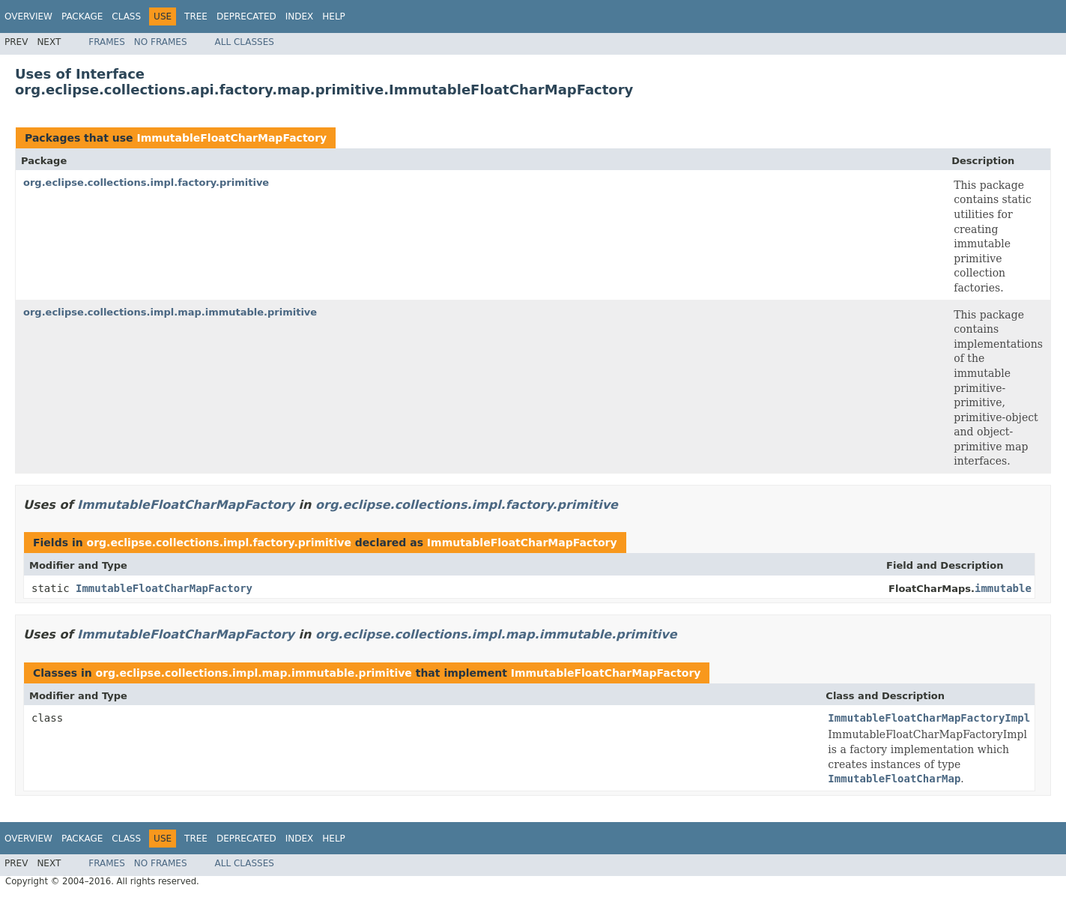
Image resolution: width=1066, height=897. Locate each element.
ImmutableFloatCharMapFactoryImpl (929, 718)
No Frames (160, 42)
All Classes (244, 42)
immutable (1003, 588)
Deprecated (246, 16)
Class (126, 16)
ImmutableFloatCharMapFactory (231, 138)
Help (333, 16)
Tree (196, 16)
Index (299, 16)
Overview (28, 16)
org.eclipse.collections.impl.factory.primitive (146, 182)
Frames (106, 42)
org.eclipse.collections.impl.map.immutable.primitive (170, 312)
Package (82, 16)
